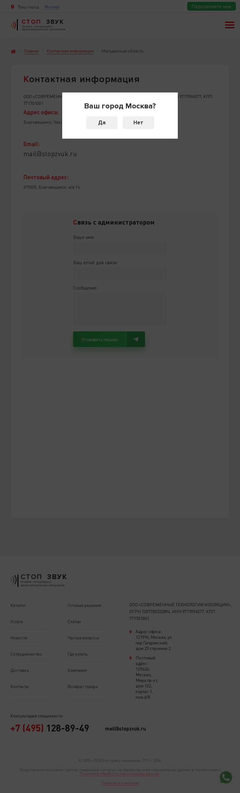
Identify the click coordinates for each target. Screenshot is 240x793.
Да (102, 122)
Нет (138, 122)
